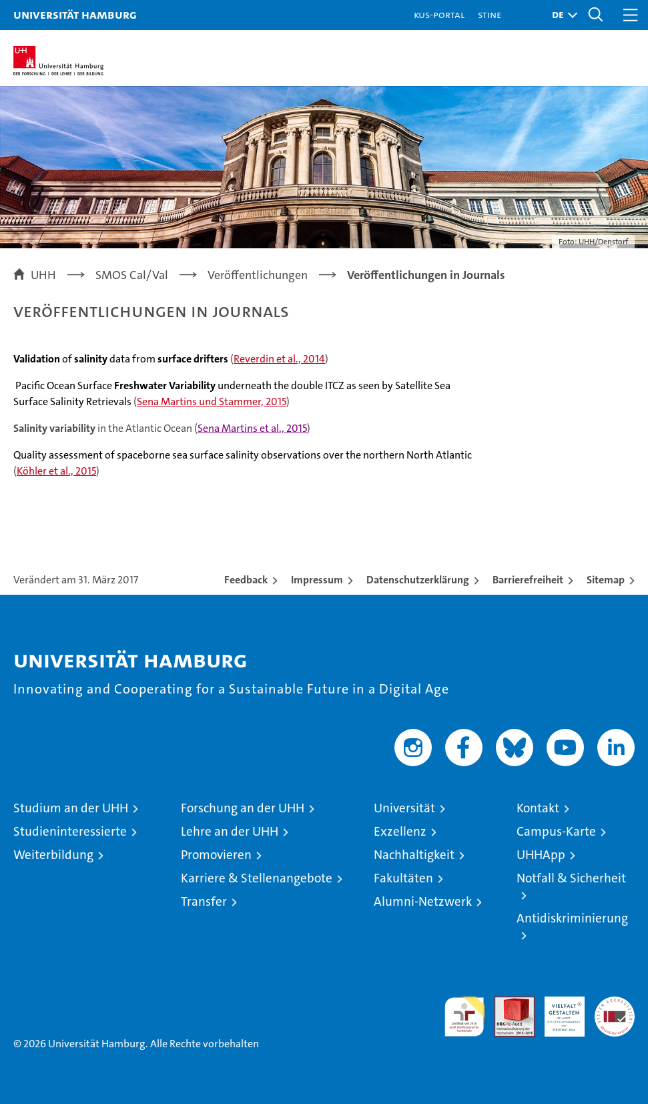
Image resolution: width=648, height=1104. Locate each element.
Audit (507, 1004)
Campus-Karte (556, 831)
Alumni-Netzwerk (423, 901)
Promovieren (216, 854)
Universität (404, 808)
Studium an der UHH (70, 808)
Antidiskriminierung (572, 918)
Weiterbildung (53, 854)
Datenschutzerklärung (417, 580)
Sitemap (606, 580)
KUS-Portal (439, 14)
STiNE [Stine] (489, 14)
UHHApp (541, 854)
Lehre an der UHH (229, 831)
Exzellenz (400, 831)
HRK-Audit (557, 1011)
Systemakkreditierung (615, 1004)
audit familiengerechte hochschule (464, 1017)
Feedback (246, 580)
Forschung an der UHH (242, 808)
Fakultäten (403, 878)
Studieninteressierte (70, 831)
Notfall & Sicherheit (571, 878)
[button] (561, 15)
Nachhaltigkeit (414, 854)
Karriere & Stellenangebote (256, 878)
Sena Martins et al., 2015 (252, 428)
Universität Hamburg (75, 14)
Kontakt (538, 808)
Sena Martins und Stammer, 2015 (211, 401)
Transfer (204, 901)
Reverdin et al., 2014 (279, 359)
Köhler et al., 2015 (56, 471)
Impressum (317, 580)
